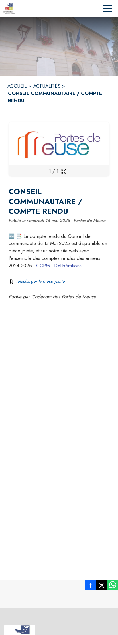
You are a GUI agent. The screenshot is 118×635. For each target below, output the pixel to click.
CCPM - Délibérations (59, 265)
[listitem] (90, 586)
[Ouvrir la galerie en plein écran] (63, 171)
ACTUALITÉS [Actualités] (46, 85)
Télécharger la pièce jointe (40, 281)
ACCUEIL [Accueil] (17, 85)
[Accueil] (9, 8)
